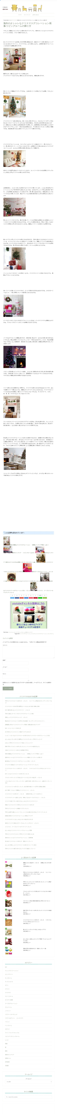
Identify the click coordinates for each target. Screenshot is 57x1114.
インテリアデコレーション (25, 633)
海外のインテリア (29, 632)
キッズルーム (8, 978)
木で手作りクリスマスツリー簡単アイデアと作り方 (18, 732)
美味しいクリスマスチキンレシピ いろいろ (16, 717)
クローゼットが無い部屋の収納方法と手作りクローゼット (36, 900)
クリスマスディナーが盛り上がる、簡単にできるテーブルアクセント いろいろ (25, 797)
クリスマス (11, 632)
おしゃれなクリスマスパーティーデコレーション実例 (18, 830)
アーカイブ (28, 1078)
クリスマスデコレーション (41, 633)
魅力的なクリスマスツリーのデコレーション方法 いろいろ (20, 761)
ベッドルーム (8, 1025)
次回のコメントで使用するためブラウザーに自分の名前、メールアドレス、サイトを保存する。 (27, 683)
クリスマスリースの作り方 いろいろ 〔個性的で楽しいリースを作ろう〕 (24, 794)
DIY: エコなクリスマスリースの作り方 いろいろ (17, 773)
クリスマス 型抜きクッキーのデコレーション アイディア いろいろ (21, 764)
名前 (4, 660)
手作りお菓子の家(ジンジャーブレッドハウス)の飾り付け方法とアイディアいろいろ (26, 812)
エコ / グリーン (9, 974)
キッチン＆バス (9, 981)
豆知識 (6, 1065)
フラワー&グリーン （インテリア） (14, 1018)
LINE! (40, 595)
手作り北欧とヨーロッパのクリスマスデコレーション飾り (19, 713)
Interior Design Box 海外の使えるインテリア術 (28, 7)
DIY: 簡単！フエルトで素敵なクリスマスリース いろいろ (19, 790)
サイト (4, 673)
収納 (6, 1043)
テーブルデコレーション (11, 1003)
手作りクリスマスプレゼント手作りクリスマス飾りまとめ (19, 834)
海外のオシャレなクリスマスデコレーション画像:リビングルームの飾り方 (23, 757)
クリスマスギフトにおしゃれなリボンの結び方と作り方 (19, 819)
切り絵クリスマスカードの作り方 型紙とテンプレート (19, 841)
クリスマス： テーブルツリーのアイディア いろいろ (18, 826)
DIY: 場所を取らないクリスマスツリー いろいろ (17, 710)
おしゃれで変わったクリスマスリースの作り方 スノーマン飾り (21, 845)
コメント (5, 645)
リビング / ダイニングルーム (19, 632)
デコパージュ (8, 1007)
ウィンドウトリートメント (11, 970)
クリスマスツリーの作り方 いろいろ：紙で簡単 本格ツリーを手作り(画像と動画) (25, 786)
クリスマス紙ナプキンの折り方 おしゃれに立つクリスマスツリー (21, 801)
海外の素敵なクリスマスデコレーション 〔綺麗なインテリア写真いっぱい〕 (24, 753)
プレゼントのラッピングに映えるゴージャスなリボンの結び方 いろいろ (23, 777)
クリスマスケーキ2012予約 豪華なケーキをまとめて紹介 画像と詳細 (22, 706)
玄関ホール (8, 1058)
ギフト (6, 985)
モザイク (7, 1029)
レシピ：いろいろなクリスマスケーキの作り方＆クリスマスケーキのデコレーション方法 (27, 735)
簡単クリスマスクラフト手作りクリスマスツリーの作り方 (19, 804)
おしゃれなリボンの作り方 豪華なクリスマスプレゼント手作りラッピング (23, 739)
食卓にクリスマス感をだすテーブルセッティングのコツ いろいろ (22, 823)
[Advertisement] (28, 492)
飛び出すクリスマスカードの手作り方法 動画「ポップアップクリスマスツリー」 (25, 721)
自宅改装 (7, 1061)
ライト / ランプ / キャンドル (12, 1032)
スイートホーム (9, 996)
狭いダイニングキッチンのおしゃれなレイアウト (34, 929)
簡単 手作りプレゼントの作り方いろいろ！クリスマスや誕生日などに (22, 746)
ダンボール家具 (9, 999)
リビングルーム (50, 633)
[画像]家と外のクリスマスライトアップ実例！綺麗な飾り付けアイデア (22, 724)
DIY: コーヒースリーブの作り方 (13, 728)
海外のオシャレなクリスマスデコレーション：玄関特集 (19, 837)
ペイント (7, 1021)
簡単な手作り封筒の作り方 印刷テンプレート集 (34, 948)
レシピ (6, 1040)
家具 (6, 1051)
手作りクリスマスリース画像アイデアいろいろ (16, 808)
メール (5, 667)
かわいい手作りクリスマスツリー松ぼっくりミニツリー (19, 742)
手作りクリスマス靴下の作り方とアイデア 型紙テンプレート (20, 848)
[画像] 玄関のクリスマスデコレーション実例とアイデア (19, 815)
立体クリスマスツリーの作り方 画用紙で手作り (17, 750)
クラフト (7, 989)
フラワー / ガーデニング (11, 1014)
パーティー (8, 1010)
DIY (6, 967)
